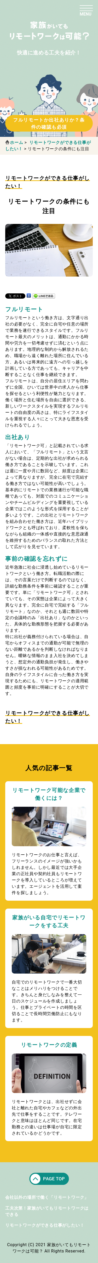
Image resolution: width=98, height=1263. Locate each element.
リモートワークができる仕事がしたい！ (44, 1225)
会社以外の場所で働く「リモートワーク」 (47, 1197)
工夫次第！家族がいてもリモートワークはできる (47, 1211)
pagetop (49, 1179)
